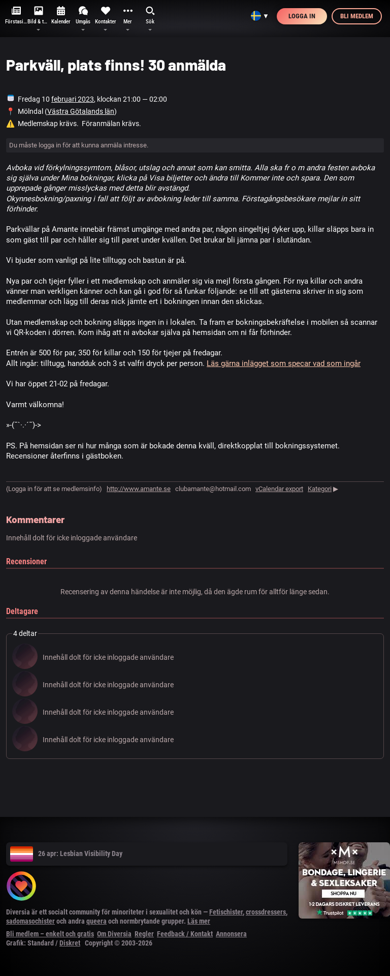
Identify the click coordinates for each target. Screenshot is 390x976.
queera (96, 921)
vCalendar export (279, 489)
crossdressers (266, 912)
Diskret (69, 943)
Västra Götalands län (80, 111)
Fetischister (226, 912)
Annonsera (231, 934)
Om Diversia (114, 934)
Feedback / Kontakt (185, 934)
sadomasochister (30, 921)
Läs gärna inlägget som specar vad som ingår (284, 363)
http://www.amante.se (139, 489)
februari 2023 (72, 99)
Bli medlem (356, 16)
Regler (144, 934)
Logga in (301, 16)
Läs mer (198, 921)
